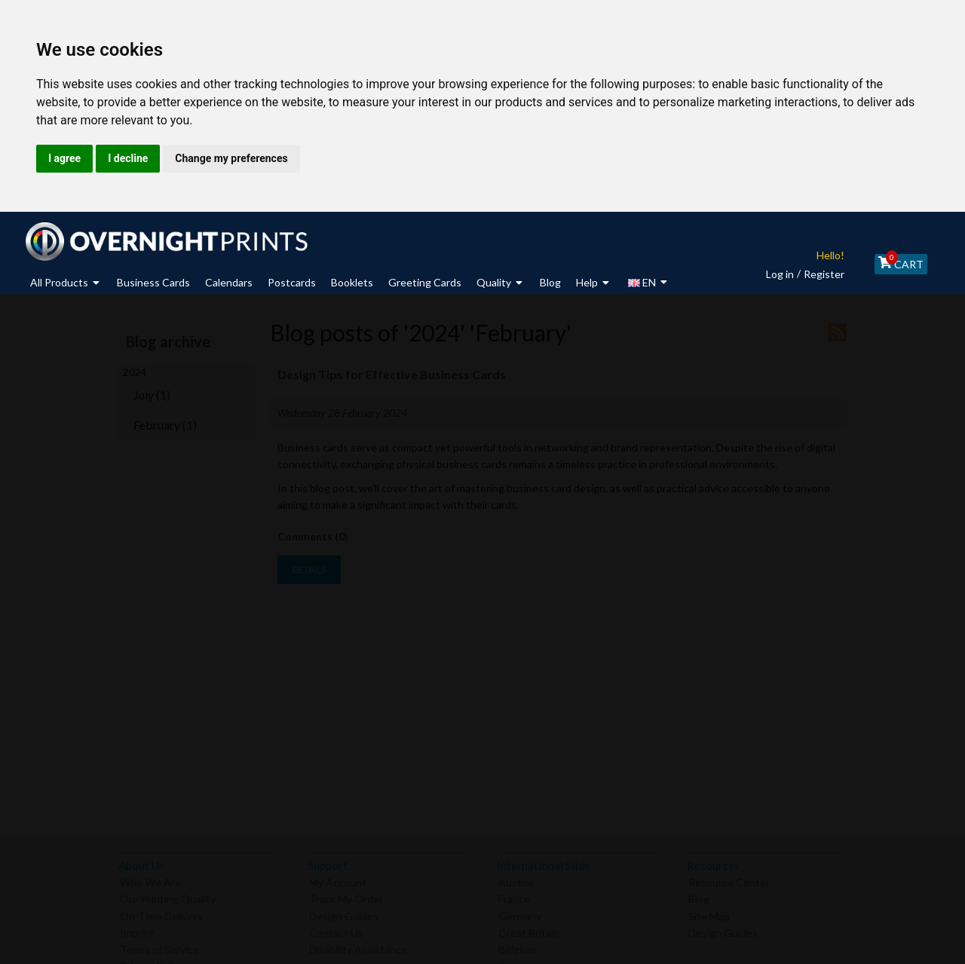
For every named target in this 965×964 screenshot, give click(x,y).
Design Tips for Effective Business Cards (392, 374)
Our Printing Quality (168, 895)
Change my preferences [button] (231, 158)
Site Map (709, 912)
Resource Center (729, 879)
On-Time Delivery (161, 912)
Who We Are (150, 879)
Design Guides (343, 912)
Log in (769, 274)
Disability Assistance (358, 945)
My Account (337, 879)
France (514, 895)
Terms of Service (159, 945)
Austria (515, 879)
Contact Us (336, 929)
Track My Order (346, 895)
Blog (698, 895)
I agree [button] (64, 158)
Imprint (137, 929)
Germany (519, 912)
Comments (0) (312, 536)
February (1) (165, 425)
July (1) (151, 394)
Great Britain (528, 929)
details (309, 569)
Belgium (517, 945)
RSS (838, 332)
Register (813, 274)
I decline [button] (128, 158)
